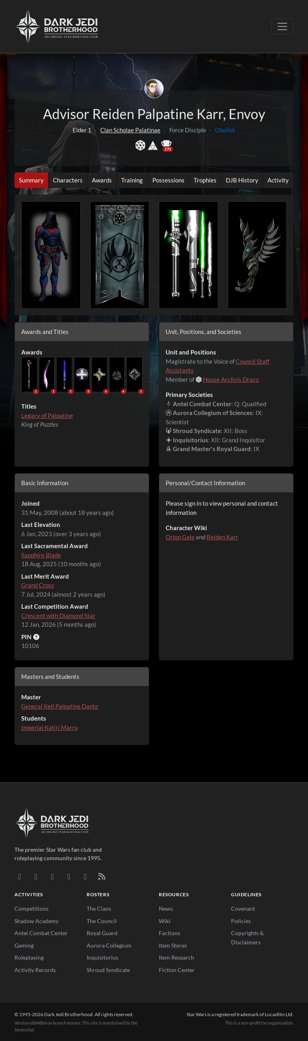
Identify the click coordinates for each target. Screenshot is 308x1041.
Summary (31, 180)
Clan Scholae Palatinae (130, 130)
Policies (241, 920)
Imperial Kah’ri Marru (49, 727)
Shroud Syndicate (108, 969)
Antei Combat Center (41, 933)
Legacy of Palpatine (47, 415)
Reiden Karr (222, 537)
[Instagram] (69, 876)
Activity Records (35, 969)
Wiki (164, 920)
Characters (68, 180)
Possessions (168, 180)
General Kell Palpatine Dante (59, 706)
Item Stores (173, 945)
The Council (102, 920)
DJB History (242, 180)
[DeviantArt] (36, 876)
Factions (169, 933)
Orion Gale (180, 537)
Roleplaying (29, 957)
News (166, 908)
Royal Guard (102, 933)
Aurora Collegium (109, 945)
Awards (102, 180)
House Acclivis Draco (231, 379)
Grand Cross (37, 585)
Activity (278, 180)
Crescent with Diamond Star (58, 615)
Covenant (243, 908)
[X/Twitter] (85, 876)
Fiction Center (177, 969)
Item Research (176, 957)
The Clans (99, 908)
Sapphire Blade (41, 555)
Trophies (205, 180)
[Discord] (19, 876)
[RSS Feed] (102, 876)
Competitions (31, 908)
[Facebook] (52, 876)
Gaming (24, 945)
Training (132, 180)
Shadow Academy (36, 920)
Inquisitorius (102, 957)
